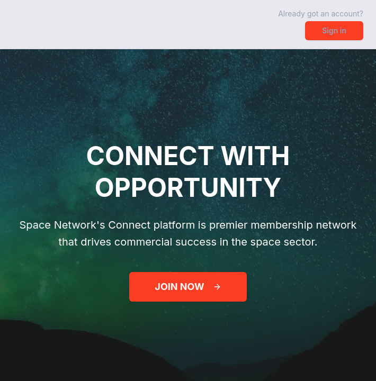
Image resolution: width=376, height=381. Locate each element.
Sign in (334, 30)
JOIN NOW (188, 286)
